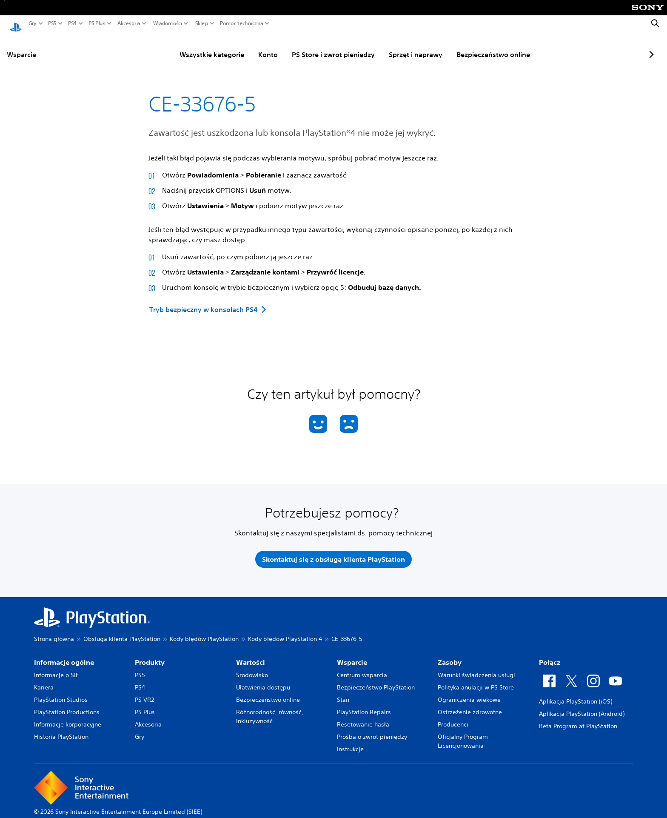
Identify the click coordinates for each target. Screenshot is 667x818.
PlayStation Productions (67, 705)
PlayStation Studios (61, 693)
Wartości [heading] (250, 656)
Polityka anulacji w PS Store (476, 681)
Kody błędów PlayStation (204, 632)
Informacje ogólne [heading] (64, 656)
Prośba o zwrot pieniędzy (372, 730)
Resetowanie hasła (363, 718)
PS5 (52, 23)
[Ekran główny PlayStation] (16, 24)
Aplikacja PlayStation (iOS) (575, 695)
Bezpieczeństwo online (471, 46)
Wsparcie (21, 46)
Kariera (44, 681)
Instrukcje (350, 742)
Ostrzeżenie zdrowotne (470, 705)
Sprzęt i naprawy (393, 46)
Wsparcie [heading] (352, 656)
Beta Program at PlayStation (578, 720)
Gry (33, 23)
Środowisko (252, 668)
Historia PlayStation (61, 730)
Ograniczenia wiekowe (469, 693)
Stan (343, 693)
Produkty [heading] (150, 656)
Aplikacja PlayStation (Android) (581, 707)
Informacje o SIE (56, 668)
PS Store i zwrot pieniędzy (311, 46)
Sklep (201, 23)
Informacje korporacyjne (67, 718)
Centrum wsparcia (362, 668)
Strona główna (54, 632)
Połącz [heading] (549, 656)
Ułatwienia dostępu (263, 681)
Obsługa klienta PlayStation (121, 632)
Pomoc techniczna (241, 23)
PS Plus (96, 23)
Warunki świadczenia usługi (476, 668)
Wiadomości (167, 23)
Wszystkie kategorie (189, 46)
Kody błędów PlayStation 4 (285, 632)
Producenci (453, 718)
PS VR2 (144, 693)
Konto (246, 46)
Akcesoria (128, 23)
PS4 (72, 23)
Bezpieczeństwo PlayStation (376, 681)
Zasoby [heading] (450, 656)
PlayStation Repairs (364, 705)
